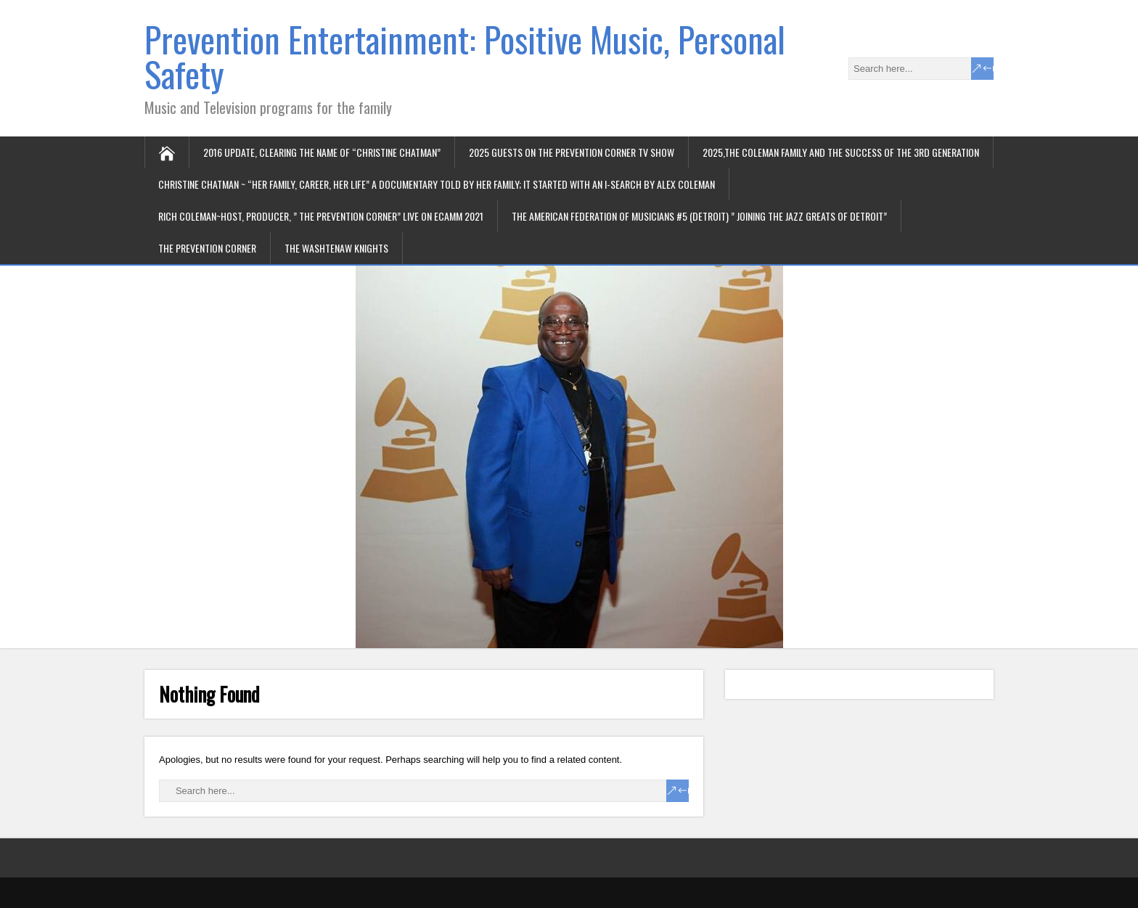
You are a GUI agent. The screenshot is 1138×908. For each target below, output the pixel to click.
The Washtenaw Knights (336, 247)
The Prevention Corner (207, 247)
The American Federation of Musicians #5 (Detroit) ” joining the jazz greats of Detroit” (699, 216)
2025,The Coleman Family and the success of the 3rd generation (841, 152)
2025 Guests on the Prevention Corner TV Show (571, 152)
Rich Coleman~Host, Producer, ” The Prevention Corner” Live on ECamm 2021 (320, 216)
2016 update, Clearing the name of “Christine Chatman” (322, 152)
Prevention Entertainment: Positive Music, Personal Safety (464, 56)
